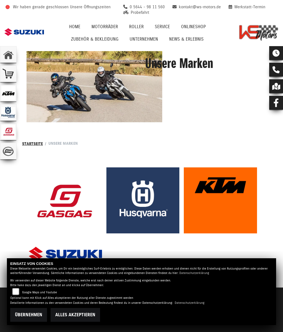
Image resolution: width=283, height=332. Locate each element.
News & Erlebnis (186, 39)
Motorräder (104, 26)
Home (74, 26)
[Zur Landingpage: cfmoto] (8, 151)
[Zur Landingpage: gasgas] (8, 131)
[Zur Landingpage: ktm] (8, 93)
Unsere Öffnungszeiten (90, 6)
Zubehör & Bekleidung (95, 39)
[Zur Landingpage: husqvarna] (8, 112)
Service (162, 26)
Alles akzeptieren (75, 314)
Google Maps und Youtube (39, 292)
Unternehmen (144, 39)
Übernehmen (28, 314)
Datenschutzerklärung (194, 273)
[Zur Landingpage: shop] (8, 73)
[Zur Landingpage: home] (8, 54)
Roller (136, 26)
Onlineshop (193, 26)
